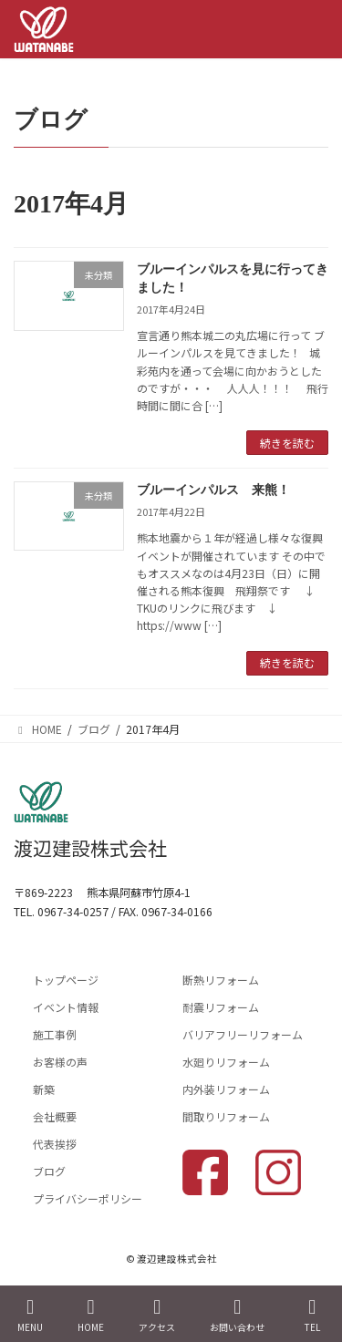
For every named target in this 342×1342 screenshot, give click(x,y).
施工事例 (55, 1034)
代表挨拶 (55, 1143)
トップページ (65, 979)
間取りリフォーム (226, 1116)
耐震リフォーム (220, 1007)
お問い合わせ (237, 1315)
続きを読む (287, 442)
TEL (312, 1315)
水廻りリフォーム (226, 1061)
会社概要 (55, 1116)
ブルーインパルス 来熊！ (213, 490)
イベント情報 (65, 1007)
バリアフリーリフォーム (242, 1034)
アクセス (157, 1315)
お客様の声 (60, 1061)
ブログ (49, 1171)
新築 (44, 1089)
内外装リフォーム (226, 1089)
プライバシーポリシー (87, 1198)
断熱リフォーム (220, 979)
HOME (91, 1315)
